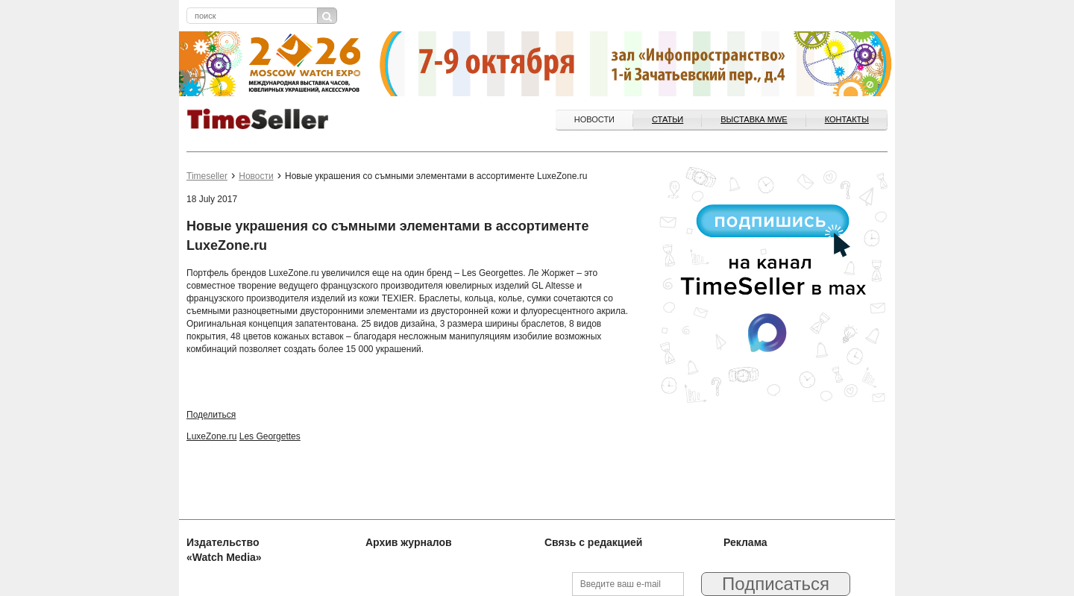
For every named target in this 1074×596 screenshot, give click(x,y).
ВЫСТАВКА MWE (753, 119)
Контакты (847, 119)
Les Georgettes (270, 436)
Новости (594, 119)
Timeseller (206, 176)
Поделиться (211, 415)
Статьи (667, 119)
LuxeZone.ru (211, 436)
